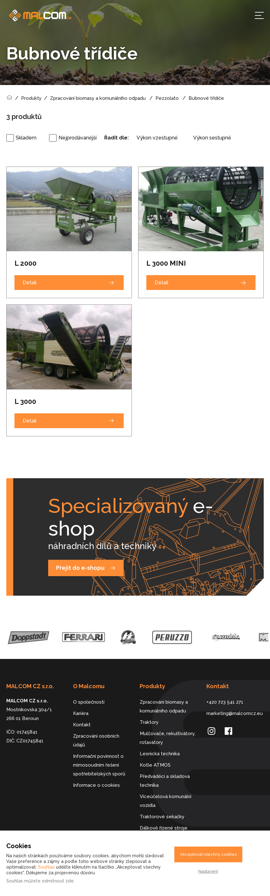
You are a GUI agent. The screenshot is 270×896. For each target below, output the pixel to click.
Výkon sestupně (212, 138)
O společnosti (88, 702)
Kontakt (82, 725)
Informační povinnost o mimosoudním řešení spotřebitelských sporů (99, 765)
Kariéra (80, 713)
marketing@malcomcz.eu (234, 713)
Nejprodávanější (78, 138)
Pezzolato (167, 98)
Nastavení (208, 871)
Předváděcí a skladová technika (165, 781)
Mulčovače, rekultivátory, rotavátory (167, 738)
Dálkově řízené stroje (164, 828)
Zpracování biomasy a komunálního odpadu (98, 98)
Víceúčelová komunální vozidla (165, 801)
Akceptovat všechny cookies (208, 854)
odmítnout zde (58, 880)
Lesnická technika (160, 754)
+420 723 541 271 (224, 702)
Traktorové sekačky (162, 816)
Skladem (26, 138)
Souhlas (46, 867)
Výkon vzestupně (157, 138)
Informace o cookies (96, 785)
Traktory (149, 722)
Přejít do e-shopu (80, 567)
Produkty (31, 98)
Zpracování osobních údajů (96, 740)
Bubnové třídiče (206, 98)
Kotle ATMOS (155, 765)
